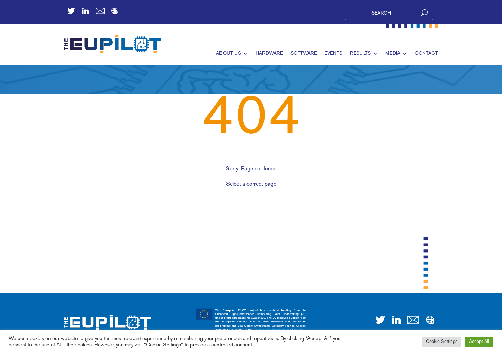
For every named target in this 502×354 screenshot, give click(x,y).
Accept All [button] (479, 342)
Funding (298, 329)
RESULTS (360, 53)
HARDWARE (269, 53)
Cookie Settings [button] (441, 342)
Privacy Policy (281, 329)
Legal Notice (261, 329)
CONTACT (426, 53)
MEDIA (392, 53)
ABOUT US (228, 53)
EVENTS (333, 53)
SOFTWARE (303, 53)
